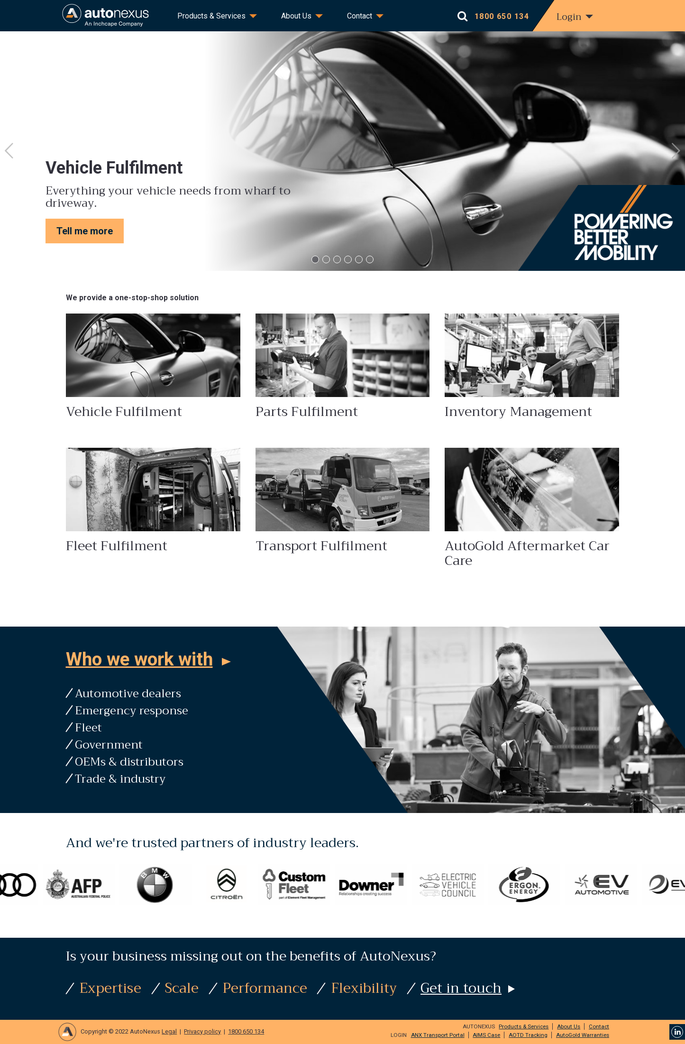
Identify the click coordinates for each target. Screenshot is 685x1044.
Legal (169, 1031)
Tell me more (84, 231)
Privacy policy (202, 1031)
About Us (296, 15)
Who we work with (139, 659)
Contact (359, 15)
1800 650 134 (246, 1031)
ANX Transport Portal (438, 1035)
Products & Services (211, 15)
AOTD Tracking (528, 1035)
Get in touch (461, 988)
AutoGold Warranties (582, 1035)
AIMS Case (486, 1035)
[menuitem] (214, 17)
